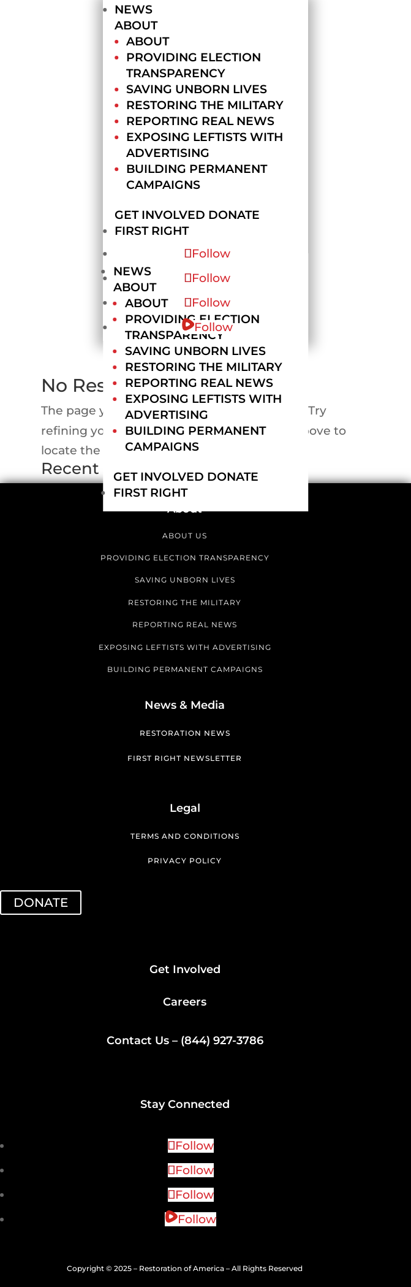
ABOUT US (184, 535)
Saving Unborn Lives (196, 89)
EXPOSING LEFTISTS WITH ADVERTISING (185, 647)
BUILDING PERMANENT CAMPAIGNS (185, 669)
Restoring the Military (205, 105)
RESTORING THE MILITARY (184, 602)
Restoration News (185, 733)
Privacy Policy (185, 860)
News (134, 9)
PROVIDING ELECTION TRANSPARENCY (185, 557)
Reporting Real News (200, 121)
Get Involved (160, 215)
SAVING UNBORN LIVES (185, 579)
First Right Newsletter (184, 758)
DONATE (40, 902)
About (136, 25)
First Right (152, 231)
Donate (234, 215)
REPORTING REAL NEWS (184, 624)
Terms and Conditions (184, 836)
